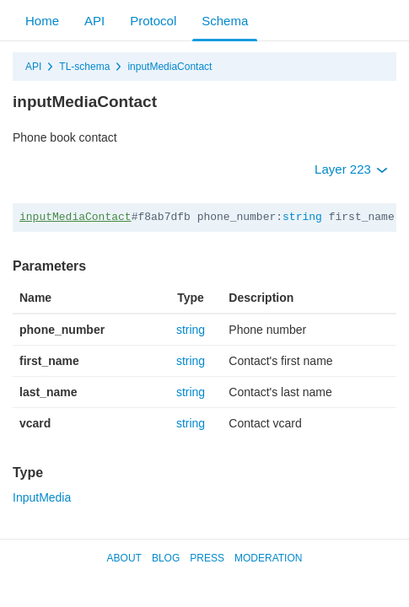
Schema (225, 20)
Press (207, 558)
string (302, 217)
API (94, 20)
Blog (166, 558)
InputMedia (42, 497)
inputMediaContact (169, 67)
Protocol (153, 20)
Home (42, 20)
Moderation (268, 558)
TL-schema (84, 67)
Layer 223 (351, 169)
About (124, 558)
